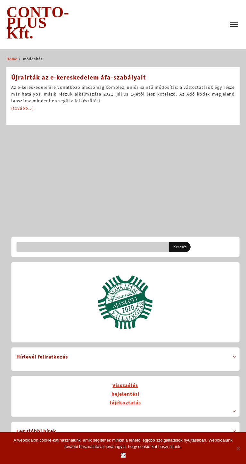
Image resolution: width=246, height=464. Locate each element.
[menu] (234, 24)
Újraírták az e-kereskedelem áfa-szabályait (78, 77)
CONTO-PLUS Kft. (37, 23)
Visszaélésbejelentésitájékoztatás (125, 394)
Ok (123, 455)
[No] (238, 448)
